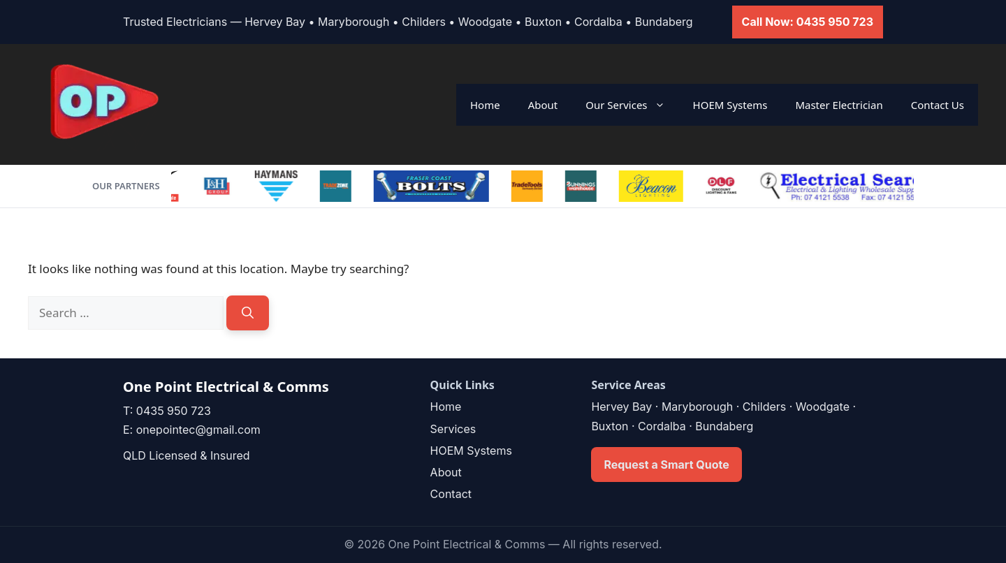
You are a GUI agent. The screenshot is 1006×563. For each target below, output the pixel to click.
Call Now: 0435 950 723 (807, 22)
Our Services (631, 105)
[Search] (247, 312)
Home (485, 105)
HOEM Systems (730, 105)
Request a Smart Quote (666, 464)
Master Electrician (838, 105)
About (543, 105)
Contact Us (937, 105)
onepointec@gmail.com (198, 430)
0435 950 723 (173, 411)
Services (453, 429)
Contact (451, 494)
